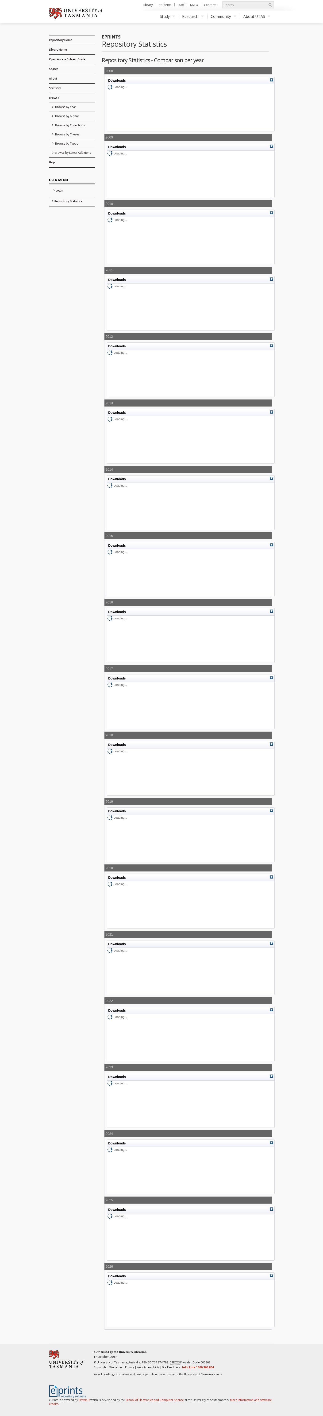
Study (167, 16)
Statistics (55, 88)
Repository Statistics (68, 201)
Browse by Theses (66, 134)
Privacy (130, 1367)
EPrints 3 (84, 1400)
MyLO (194, 5)
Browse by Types (66, 144)
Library (148, 5)
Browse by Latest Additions (72, 153)
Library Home (58, 50)
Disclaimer (116, 1367)
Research (193, 16)
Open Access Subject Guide (67, 59)
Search (53, 69)
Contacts (210, 5)
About (53, 79)
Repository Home (60, 40)
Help (52, 162)
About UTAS (256, 16)
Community (223, 16)
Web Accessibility (148, 1367)
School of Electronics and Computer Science (155, 1400)
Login (59, 190)
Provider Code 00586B (190, 1362)
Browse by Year (65, 107)
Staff (180, 5)
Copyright (100, 1367)
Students (165, 5)
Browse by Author (66, 116)
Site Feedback (171, 1367)
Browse (54, 98)
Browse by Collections (69, 125)
